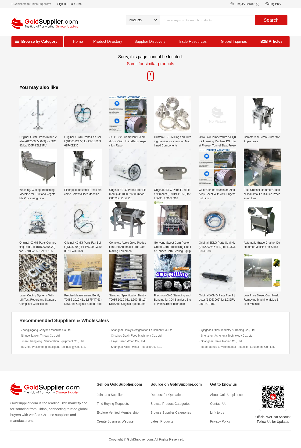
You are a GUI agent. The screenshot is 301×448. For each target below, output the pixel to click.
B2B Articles (271, 41)
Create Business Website (115, 421)
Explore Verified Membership (118, 412)
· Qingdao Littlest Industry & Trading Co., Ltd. (227, 330)
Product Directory (107, 41)
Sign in (61, 4)
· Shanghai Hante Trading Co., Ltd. (221, 341)
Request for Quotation (166, 395)
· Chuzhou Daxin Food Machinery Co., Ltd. (135, 335)
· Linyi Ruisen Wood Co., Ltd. (127, 341)
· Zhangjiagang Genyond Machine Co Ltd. (45, 330)
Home (78, 41)
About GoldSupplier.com (227, 395)
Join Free (76, 4)
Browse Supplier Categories (170, 412)
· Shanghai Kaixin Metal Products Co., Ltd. (135, 346)
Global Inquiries (234, 41)
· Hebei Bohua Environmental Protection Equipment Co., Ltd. (237, 346)
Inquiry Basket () (248, 4)
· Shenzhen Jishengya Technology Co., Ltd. (226, 335)
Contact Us (218, 403)
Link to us (217, 412)
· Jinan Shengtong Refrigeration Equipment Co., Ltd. (51, 341)
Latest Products (161, 421)
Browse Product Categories (170, 403)
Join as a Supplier (110, 395)
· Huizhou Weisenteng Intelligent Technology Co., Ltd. (52, 346)
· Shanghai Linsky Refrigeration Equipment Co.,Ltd (140, 330)
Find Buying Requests (113, 403)
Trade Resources (192, 41)
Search (271, 20)
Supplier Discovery (149, 41)
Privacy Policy (220, 421)
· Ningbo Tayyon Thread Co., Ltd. (40, 335)
